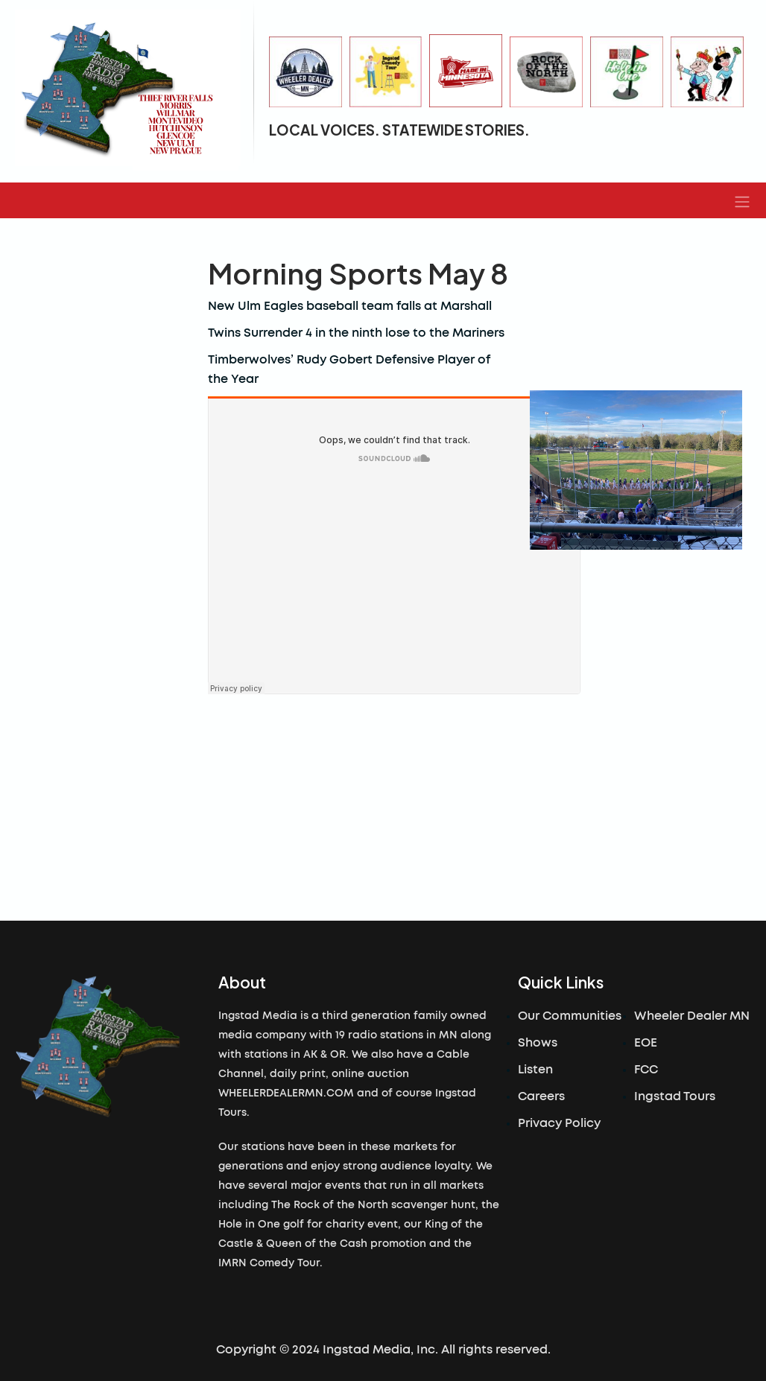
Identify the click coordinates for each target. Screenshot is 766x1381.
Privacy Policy (559, 1123)
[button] (742, 200)
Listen (535, 1070)
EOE (645, 1043)
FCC (646, 1070)
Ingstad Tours (674, 1096)
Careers (541, 1096)
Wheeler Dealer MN (692, 1016)
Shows (537, 1043)
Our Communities (569, 1016)
